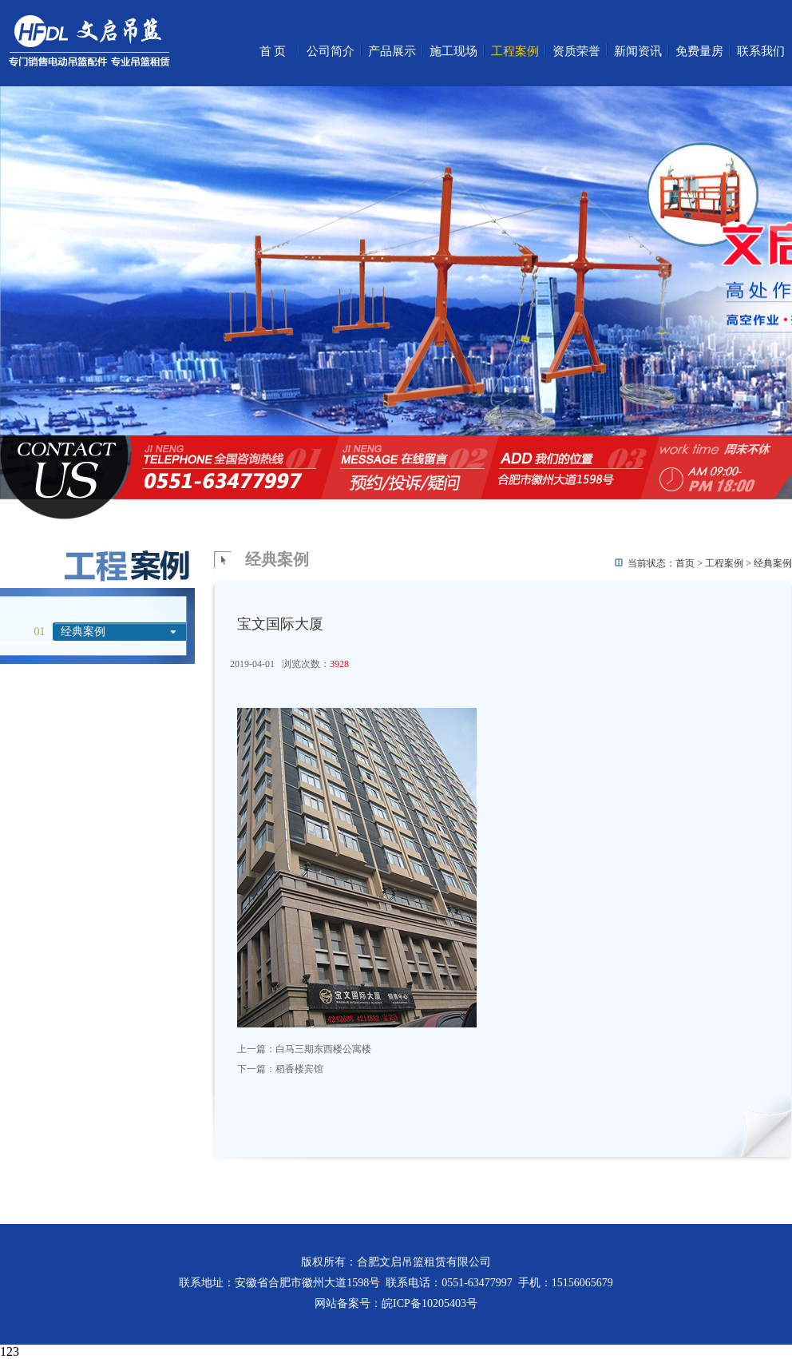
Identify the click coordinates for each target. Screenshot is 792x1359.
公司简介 (330, 51)
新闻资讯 (638, 51)
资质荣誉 (576, 51)
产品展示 (392, 51)
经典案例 (83, 632)
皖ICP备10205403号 (429, 1303)
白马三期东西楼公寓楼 (323, 1049)
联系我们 (761, 51)
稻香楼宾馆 (299, 1069)
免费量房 (699, 51)
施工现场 (453, 51)
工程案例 (515, 51)
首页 (273, 51)
